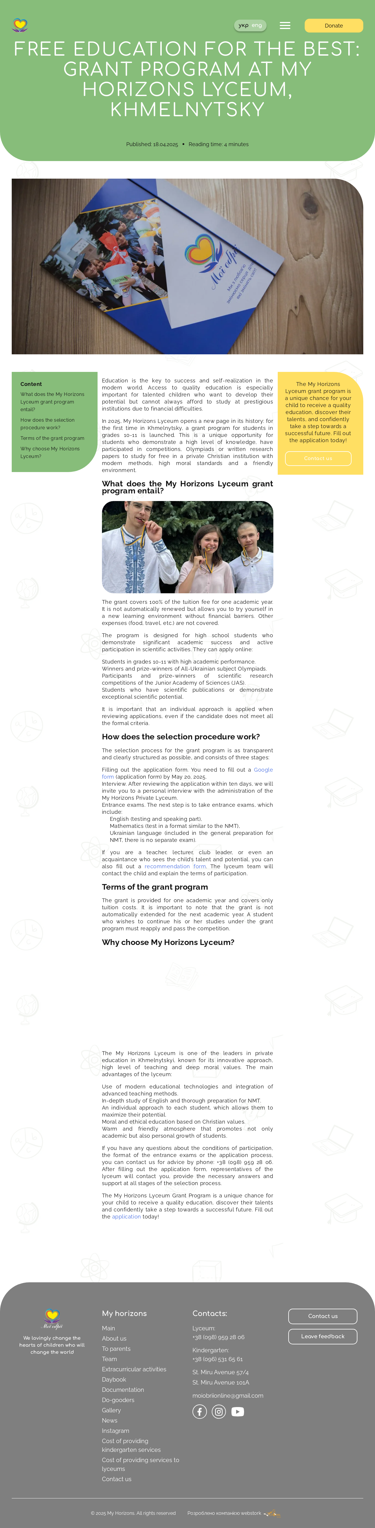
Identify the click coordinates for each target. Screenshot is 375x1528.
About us (114, 1338)
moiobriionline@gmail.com (227, 1395)
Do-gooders (118, 1400)
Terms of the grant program (53, 438)
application (126, 1216)
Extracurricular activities (134, 1369)
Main (108, 1328)
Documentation (123, 1389)
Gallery (111, 1410)
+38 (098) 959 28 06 (218, 1337)
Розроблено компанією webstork (236, 1513)
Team (109, 1359)
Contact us (117, 1479)
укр (244, 25)
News (109, 1420)
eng (257, 25)
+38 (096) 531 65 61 (217, 1359)
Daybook (114, 1379)
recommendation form (175, 866)
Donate (334, 26)
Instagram (115, 1430)
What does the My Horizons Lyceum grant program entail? (53, 402)
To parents (116, 1348)
